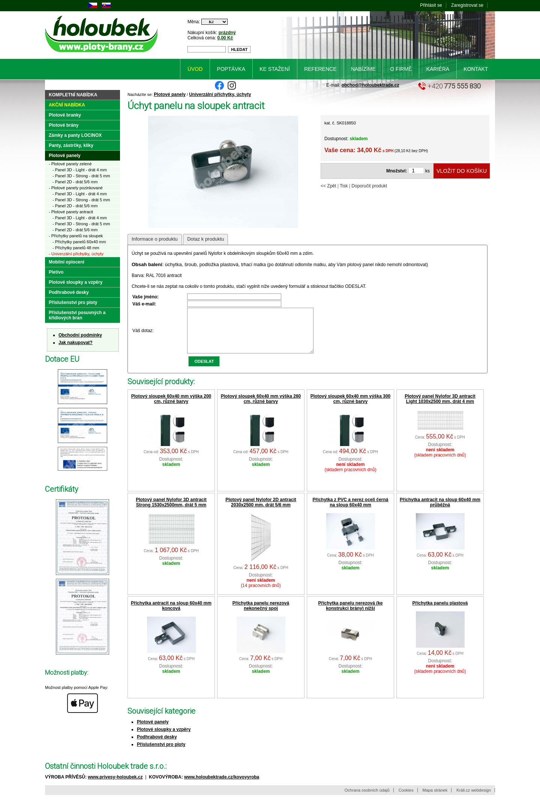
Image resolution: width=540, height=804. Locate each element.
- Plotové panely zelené (70, 164)
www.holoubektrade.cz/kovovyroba (221, 786)
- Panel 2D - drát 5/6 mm (75, 182)
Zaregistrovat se (467, 5)
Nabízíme (363, 69)
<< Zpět (328, 186)
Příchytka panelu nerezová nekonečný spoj (260, 614)
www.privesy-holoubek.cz (115, 786)
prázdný (227, 32)
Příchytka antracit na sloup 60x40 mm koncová (171, 614)
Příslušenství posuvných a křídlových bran (77, 315)
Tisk (344, 186)
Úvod (195, 69)
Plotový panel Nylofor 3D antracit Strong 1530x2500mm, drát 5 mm (171, 511)
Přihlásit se (431, 5)
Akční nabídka (67, 105)
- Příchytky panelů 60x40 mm (79, 242)
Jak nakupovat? (75, 342)
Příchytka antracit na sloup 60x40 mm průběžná (440, 511)
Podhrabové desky (157, 746)
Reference (320, 69)
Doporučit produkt (369, 186)
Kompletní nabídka (73, 94)
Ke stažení (275, 69)
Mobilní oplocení (66, 262)
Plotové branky (65, 115)
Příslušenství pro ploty (161, 753)
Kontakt (476, 69)
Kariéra (437, 69)
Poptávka (231, 69)
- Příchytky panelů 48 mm (75, 248)
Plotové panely (170, 94)
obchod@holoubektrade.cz (370, 85)
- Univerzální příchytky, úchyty (76, 254)
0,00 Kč (225, 37)
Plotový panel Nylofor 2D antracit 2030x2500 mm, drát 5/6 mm (260, 511)
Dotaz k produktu (205, 239)
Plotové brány (63, 125)
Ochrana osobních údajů (367, 799)
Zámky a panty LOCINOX (75, 135)
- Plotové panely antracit (71, 212)
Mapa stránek (435, 799)
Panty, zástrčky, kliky (71, 145)
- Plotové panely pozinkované (76, 188)
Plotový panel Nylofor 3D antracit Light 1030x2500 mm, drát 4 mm (440, 408)
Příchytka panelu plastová (440, 612)
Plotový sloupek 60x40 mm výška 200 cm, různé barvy (171, 408)
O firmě (401, 69)
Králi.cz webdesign (473, 799)
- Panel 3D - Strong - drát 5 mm (81, 176)
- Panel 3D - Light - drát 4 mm (79, 170)
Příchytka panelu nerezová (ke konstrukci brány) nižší (350, 614)
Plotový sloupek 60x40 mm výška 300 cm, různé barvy (350, 408)
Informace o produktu (155, 239)
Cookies (406, 799)
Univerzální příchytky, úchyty (220, 94)
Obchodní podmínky (80, 335)
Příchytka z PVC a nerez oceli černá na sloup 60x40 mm (350, 511)
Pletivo (56, 272)
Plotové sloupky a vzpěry (163, 738)
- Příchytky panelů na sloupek (76, 236)
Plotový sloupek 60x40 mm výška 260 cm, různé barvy (261, 408)
